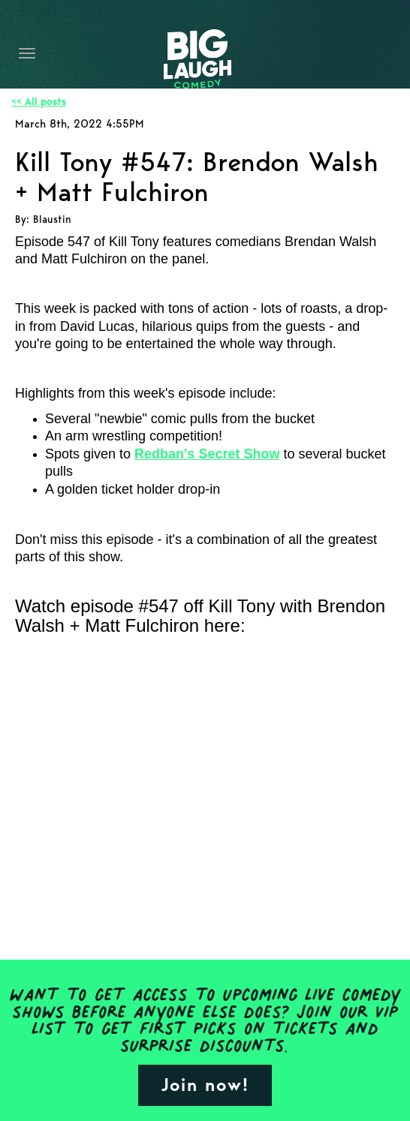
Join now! (205, 1084)
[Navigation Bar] (27, 53)
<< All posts (38, 101)
